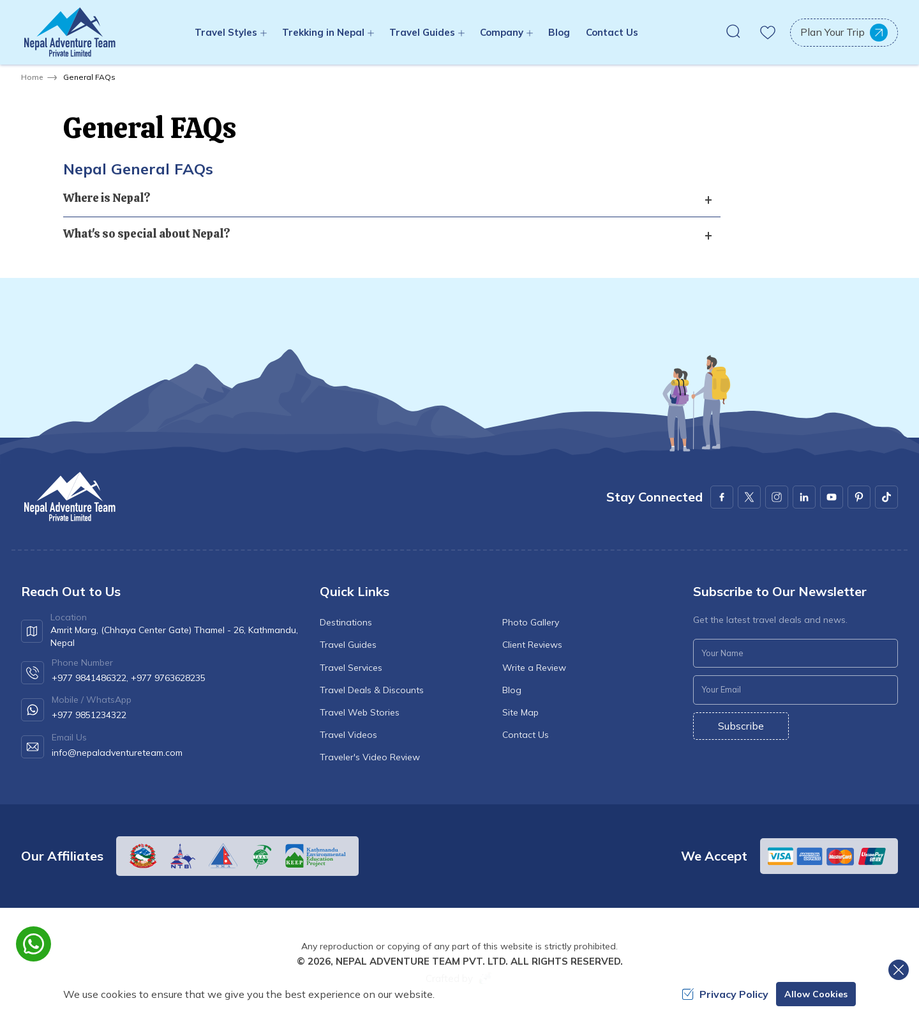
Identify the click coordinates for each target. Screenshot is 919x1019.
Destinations (346, 622)
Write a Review (534, 667)
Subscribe (741, 725)
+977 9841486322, (90, 678)
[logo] (69, 497)
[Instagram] (776, 497)
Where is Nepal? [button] (107, 197)
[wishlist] (768, 32)
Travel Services (351, 667)
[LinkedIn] (804, 497)
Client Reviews (532, 644)
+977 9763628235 (168, 678)
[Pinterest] (859, 497)
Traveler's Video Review (370, 757)
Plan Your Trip (844, 33)
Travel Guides (348, 644)
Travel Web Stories (360, 712)
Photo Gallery (530, 622)
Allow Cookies (816, 994)
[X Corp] (749, 497)
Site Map (520, 712)
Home (32, 77)
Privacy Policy (725, 994)
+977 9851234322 (89, 715)
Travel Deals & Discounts (372, 690)
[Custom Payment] (829, 856)
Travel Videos (348, 734)
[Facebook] (721, 497)
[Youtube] (831, 497)
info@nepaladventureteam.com (117, 752)
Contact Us (612, 32)
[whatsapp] (33, 944)
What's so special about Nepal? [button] (146, 233)
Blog (559, 32)
